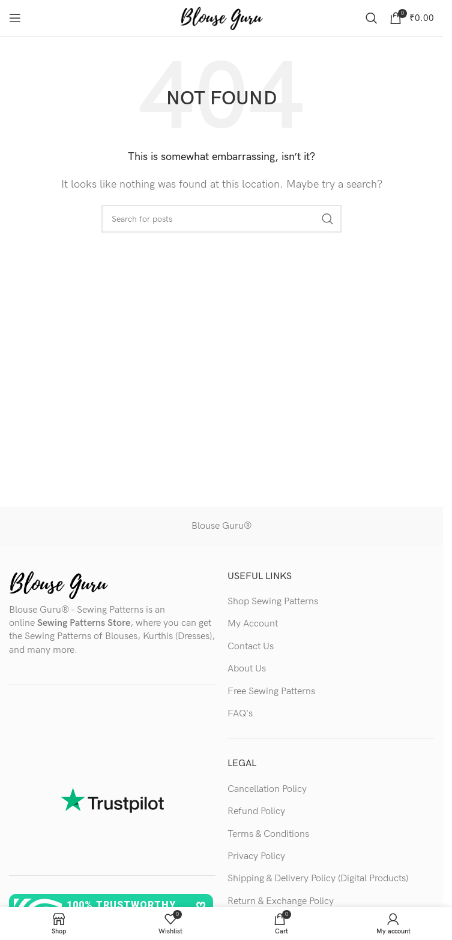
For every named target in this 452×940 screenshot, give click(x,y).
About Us (247, 668)
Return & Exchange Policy (281, 901)
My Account (253, 623)
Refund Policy (256, 811)
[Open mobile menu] (15, 18)
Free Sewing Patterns (271, 691)
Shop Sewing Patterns (273, 601)
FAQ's (240, 713)
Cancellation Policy (267, 789)
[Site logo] (221, 17)
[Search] (372, 18)
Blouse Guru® (221, 526)
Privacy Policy (256, 856)
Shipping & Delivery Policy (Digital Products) (318, 878)
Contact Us (251, 646)
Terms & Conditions (268, 834)
